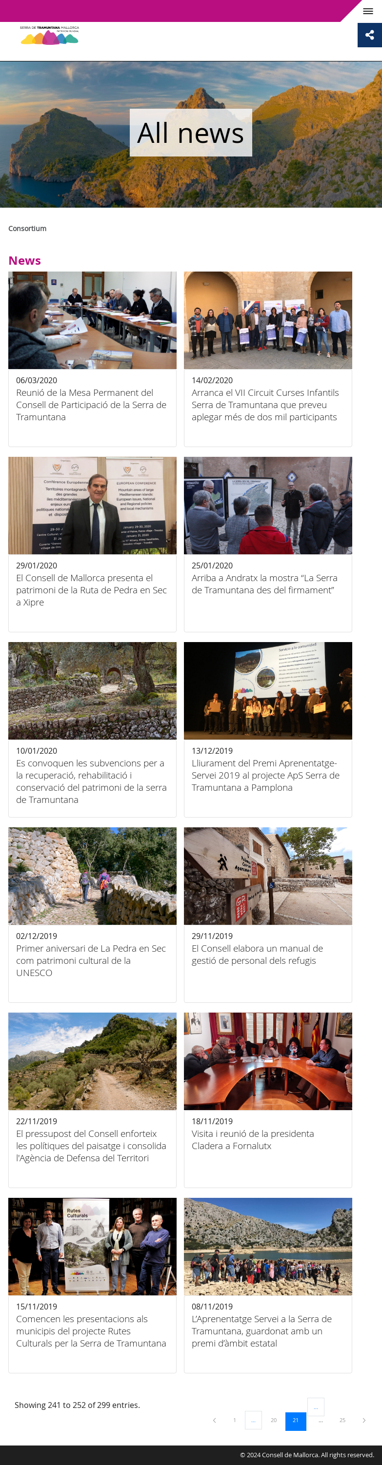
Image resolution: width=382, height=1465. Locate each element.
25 (346, 1420)
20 (277, 1420)
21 (299, 1420)
